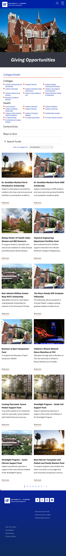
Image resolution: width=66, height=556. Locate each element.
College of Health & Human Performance (33, 90)
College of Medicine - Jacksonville (11, 110)
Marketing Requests (42, 518)
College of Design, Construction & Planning (52, 85)
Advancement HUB (42, 511)
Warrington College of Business (12, 98)
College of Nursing (31, 109)
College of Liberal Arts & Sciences (12, 94)
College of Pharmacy (51, 109)
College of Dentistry (31, 106)
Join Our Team (11, 527)
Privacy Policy (11, 536)
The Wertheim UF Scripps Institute (13, 121)
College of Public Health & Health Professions (13, 114)
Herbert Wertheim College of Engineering (53, 94)
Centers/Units (10, 126)
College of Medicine (51, 106)
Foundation (10, 530)
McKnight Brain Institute (52, 113)
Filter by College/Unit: (20, 147)
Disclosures (10, 533)
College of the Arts (31, 84)
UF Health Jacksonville (32, 117)
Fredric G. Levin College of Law (33, 94)
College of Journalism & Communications (52, 90)
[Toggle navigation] (63, 3)
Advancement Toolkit (43, 515)
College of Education (11, 89)
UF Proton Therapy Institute (53, 117)
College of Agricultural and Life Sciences (13, 85)
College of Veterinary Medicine (31, 114)
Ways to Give (10, 133)
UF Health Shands (10, 117)
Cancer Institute (10, 106)
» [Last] (46, 486)
